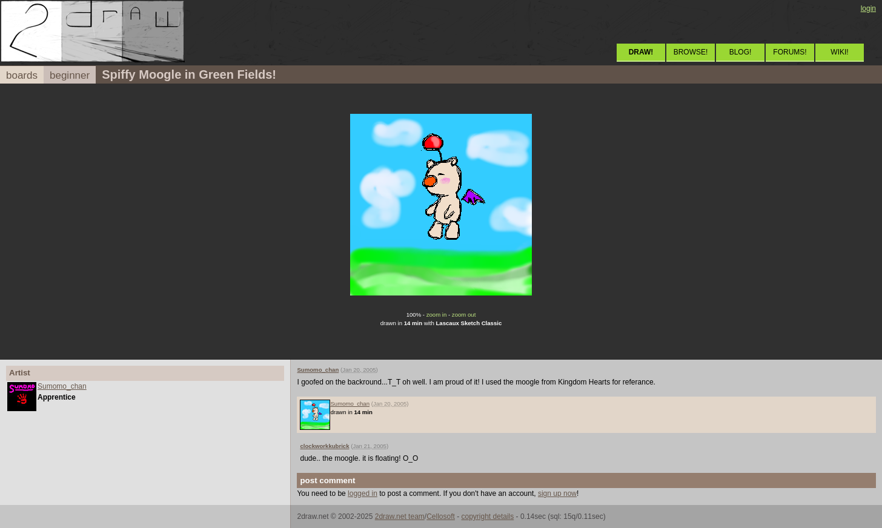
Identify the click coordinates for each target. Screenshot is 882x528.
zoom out (464, 314)
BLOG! (740, 52)
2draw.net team (400, 516)
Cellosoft (440, 516)
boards (22, 75)
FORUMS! (789, 52)
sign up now (557, 493)
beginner (70, 75)
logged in (362, 493)
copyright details (488, 516)
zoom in (436, 314)
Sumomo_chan (62, 386)
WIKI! (839, 52)
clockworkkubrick (324, 446)
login (868, 8)
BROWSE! (691, 52)
